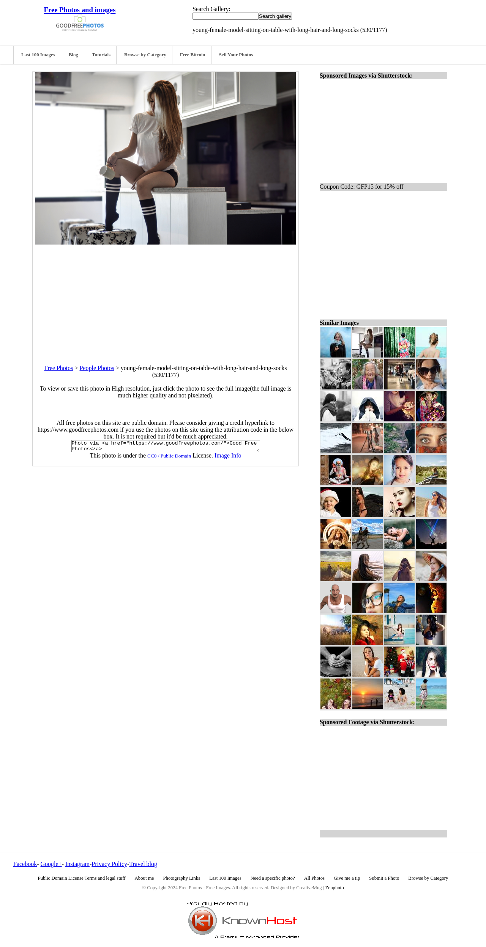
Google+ (51, 864)
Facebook (25, 864)
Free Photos (58, 368)
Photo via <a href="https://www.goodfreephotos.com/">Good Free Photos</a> (165, 447)
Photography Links (181, 878)
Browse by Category (145, 54)
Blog (73, 54)
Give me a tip (347, 878)
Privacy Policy (109, 864)
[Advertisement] (165, 298)
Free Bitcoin (192, 54)
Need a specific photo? (273, 878)
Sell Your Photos (236, 54)
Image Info (228, 457)
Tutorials (101, 54)
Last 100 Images (38, 54)
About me (144, 878)
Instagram (77, 864)
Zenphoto (334, 887)
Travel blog (143, 864)
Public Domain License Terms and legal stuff (82, 878)
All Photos (314, 878)
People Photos (97, 368)
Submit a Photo (384, 878)
